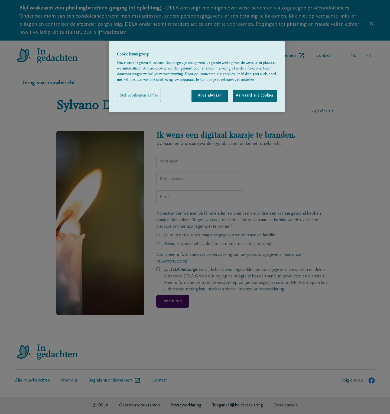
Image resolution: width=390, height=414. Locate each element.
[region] (197, 76)
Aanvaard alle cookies (255, 96)
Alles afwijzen (210, 96)
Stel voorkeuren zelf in (139, 96)
